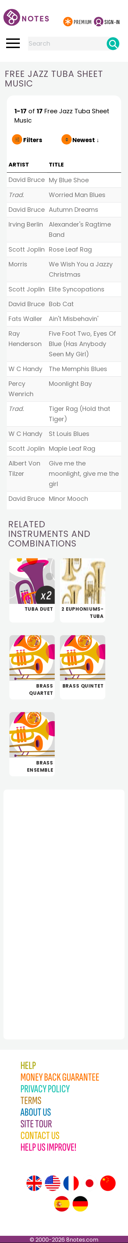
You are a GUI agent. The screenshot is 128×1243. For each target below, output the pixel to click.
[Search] (112, 43)
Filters (32, 140)
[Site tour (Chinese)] (107, 1183)
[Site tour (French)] (71, 1183)
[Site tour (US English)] (52, 1183)
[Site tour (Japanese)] (89, 1183)
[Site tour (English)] (34, 1183)
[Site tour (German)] (80, 1203)
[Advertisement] (41, 899)
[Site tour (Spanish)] (61, 1203)
